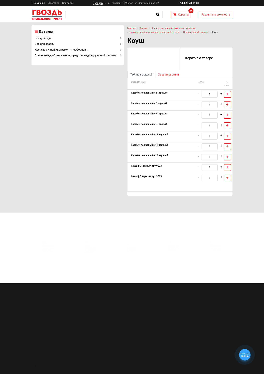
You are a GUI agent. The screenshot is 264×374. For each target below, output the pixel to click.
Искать (157, 14)
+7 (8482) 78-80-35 (200, 355)
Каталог (46, 31)
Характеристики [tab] (168, 74)
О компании (38, 3)
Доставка (53, 3)
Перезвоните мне (199, 364)
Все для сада (43, 38)
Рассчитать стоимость (215, 14)
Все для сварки (44, 44)
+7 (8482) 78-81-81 (188, 3)
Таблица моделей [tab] (141, 74)
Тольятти (98, 3)
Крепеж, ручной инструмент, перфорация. (61, 49)
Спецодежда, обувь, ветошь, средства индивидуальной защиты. (76, 55)
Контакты (67, 3)
